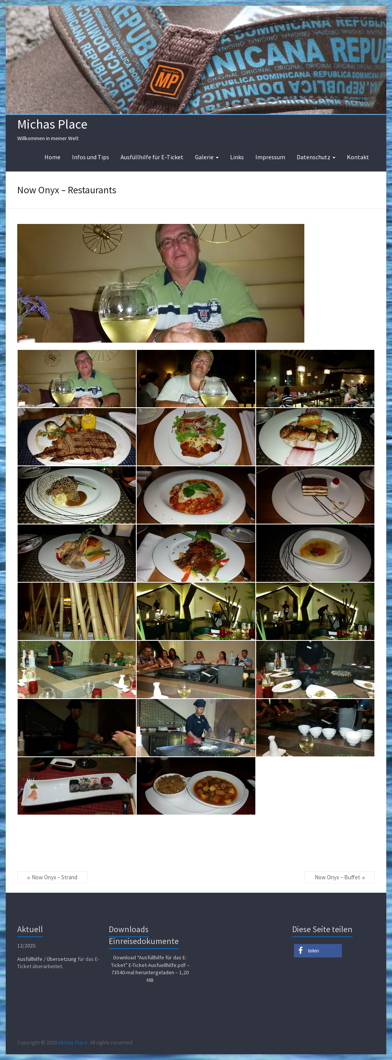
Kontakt (358, 157)
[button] (318, 950)
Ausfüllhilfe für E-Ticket (152, 157)
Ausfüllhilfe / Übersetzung (47, 958)
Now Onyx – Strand (52, 877)
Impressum (270, 157)
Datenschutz (313, 157)
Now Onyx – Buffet (340, 877)
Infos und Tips (90, 157)
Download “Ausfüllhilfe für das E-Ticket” (150, 968)
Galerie (204, 157)
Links (237, 157)
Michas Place (52, 124)
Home (52, 157)
